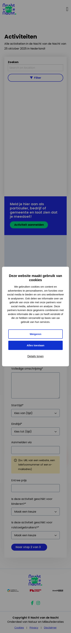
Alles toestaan (35, 345)
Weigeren (35, 334)
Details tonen (35, 356)
